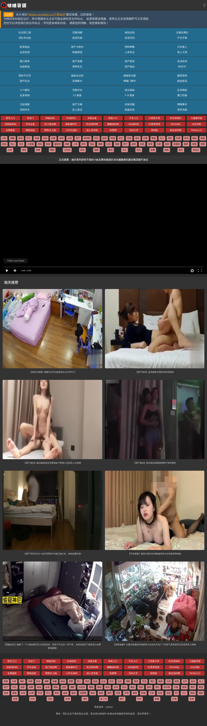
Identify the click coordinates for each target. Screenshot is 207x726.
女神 (67, 699)
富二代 (103, 699)
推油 (63, 681)
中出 (14, 687)
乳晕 (178, 138)
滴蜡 (128, 681)
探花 (20, 138)
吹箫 (53, 138)
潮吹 (22, 681)
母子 (78, 138)
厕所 (149, 687)
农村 (134, 144)
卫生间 (67, 150)
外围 (30, 681)
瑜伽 (39, 687)
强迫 (92, 144)
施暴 (160, 681)
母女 (137, 138)
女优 (23, 693)
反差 (192, 699)
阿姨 (143, 693)
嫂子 (122, 699)
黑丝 (87, 681)
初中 (84, 144)
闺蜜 (67, 144)
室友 (57, 693)
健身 (132, 687)
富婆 (194, 144)
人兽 (75, 144)
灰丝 (193, 681)
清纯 (85, 699)
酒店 (193, 687)
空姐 (129, 138)
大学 (185, 681)
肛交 (121, 138)
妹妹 (65, 693)
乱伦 (120, 681)
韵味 (141, 687)
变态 (112, 681)
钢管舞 (87, 138)
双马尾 (167, 687)
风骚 (37, 138)
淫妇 (40, 144)
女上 (201, 681)
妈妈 (201, 693)
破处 (73, 693)
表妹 (192, 693)
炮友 (95, 681)
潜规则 (176, 144)
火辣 (168, 681)
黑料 (109, 693)
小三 (184, 693)
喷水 (186, 138)
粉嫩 (55, 681)
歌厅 (6, 687)
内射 (159, 144)
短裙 (15, 699)
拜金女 (196, 150)
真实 (4, 144)
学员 (40, 693)
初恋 (168, 693)
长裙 (176, 687)
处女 (103, 681)
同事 (145, 138)
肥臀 (71, 681)
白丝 (32, 699)
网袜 (56, 687)
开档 (126, 693)
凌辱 (61, 138)
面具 (107, 687)
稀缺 (52, 150)
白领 (174, 699)
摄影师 (57, 144)
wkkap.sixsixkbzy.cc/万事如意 (46, 14)
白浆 (70, 138)
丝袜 (45, 138)
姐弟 (104, 138)
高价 (167, 144)
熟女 (181, 150)
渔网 (31, 687)
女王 (124, 150)
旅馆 (135, 693)
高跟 (6, 681)
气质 (152, 693)
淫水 (21, 144)
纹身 (48, 144)
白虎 (10, 150)
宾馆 (116, 687)
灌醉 (12, 138)
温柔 (23, 687)
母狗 (203, 144)
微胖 (186, 144)
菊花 (110, 150)
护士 (29, 138)
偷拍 (101, 693)
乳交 (38, 681)
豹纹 (154, 138)
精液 (177, 681)
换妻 (203, 138)
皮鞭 (153, 150)
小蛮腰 (30, 144)
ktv (176, 693)
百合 (139, 150)
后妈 (142, 144)
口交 (109, 144)
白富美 (82, 687)
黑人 (79, 681)
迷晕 (184, 687)
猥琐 (136, 681)
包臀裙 (83, 693)
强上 (12, 144)
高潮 (113, 138)
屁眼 (96, 150)
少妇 (4, 138)
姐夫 (82, 150)
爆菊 (91, 687)
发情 (64, 687)
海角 (167, 150)
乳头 (124, 687)
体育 (150, 144)
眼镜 (99, 687)
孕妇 (170, 138)
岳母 (47, 687)
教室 (201, 687)
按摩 (38, 150)
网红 (157, 687)
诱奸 (152, 681)
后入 (162, 138)
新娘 (14, 693)
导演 (144, 681)
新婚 (157, 699)
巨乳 (96, 138)
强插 (117, 144)
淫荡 (118, 693)
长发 (160, 693)
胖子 (125, 144)
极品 (194, 138)
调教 (100, 144)
